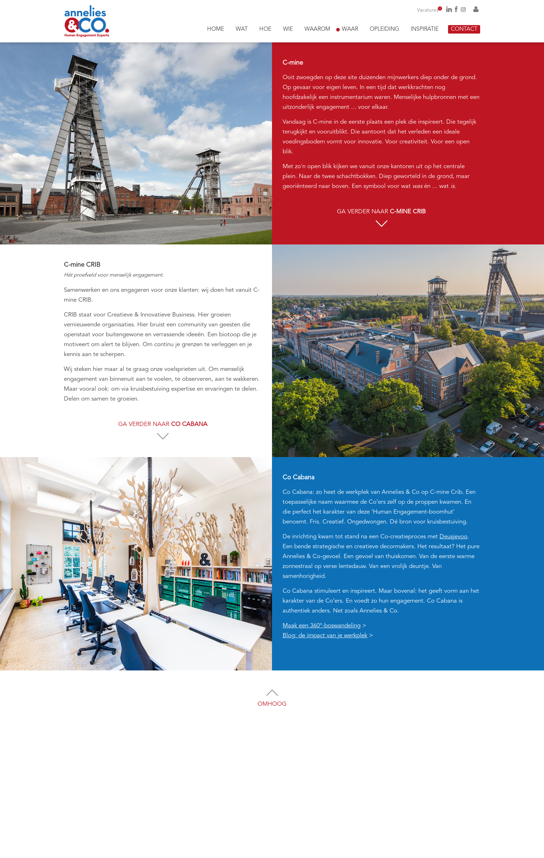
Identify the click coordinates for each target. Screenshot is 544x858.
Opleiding (384, 29)
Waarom (317, 29)
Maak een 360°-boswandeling (322, 626)
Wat (242, 29)
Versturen (345, 833)
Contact (464, 29)
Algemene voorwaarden (455, 850)
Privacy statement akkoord (289, 821)
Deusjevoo (453, 537)
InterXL (334, 850)
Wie (288, 29)
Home (215, 29)
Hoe (265, 29)
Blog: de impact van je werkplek (325, 636)
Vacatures (429, 10)
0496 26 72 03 (194, 791)
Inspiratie (425, 29)
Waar (350, 29)
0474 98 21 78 (204, 782)
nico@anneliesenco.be (189, 818)
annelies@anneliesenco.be (194, 808)
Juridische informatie (410, 850)
